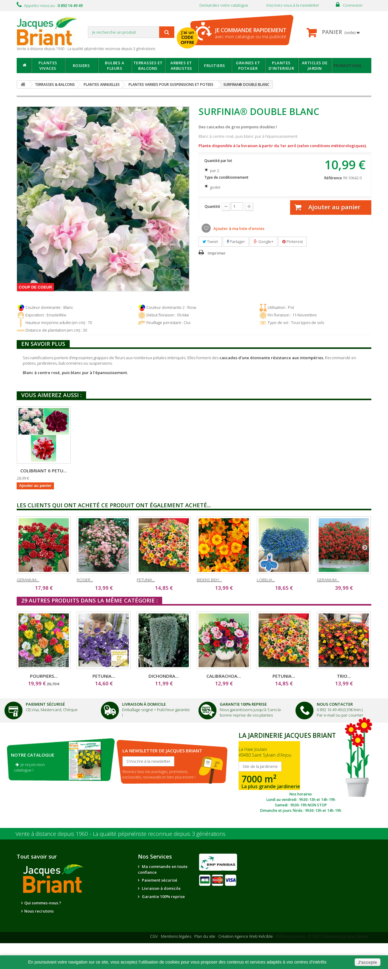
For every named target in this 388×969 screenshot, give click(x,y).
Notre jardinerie (92, 911)
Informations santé (159, 921)
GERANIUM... (28, 579)
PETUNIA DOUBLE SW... (44, 471)
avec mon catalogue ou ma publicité (250, 32)
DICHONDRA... (164, 676)
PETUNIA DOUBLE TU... (104, 471)
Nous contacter (156, 904)
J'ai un (187, 37)
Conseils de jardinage (162, 929)
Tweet (210, 241)
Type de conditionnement (226, 177)
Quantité (212, 206)
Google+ (263, 241)
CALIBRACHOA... (223, 676)
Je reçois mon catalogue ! (29, 767)
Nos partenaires (91, 903)
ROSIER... (85, 579)
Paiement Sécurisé (45, 704)
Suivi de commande (160, 913)
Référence (333, 178)
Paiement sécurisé (159, 880)
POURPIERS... (44, 676)
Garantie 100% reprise (163, 896)
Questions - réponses (161, 937)
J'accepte (367, 962)
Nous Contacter (335, 704)
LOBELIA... (266, 579)
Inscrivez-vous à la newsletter (292, 5)
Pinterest (292, 241)
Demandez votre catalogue (223, 5)
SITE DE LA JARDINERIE (300, 771)
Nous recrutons (39, 911)
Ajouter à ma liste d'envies (238, 228)
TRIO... (344, 676)
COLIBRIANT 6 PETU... (163, 471)
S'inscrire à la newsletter (148, 761)
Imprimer (217, 253)
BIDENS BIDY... (209, 579)
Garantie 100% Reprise (243, 704)
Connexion (353, 5)
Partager (236, 241)
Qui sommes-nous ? (42, 903)
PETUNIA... (146, 579)
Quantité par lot (218, 160)
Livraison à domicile (144, 704)
